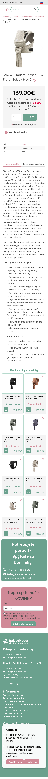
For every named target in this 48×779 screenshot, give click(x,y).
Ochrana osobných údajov (15, 710)
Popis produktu (12, 164)
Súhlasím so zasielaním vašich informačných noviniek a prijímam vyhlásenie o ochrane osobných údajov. (21, 616)
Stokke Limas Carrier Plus (33, 17)
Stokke (6, 17)
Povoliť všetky (15, 762)
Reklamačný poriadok (13, 698)
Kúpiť (30, 117)
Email (6, 603)
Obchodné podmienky (13, 701)
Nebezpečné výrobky (13, 716)
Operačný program (12, 713)
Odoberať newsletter (23, 624)
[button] (2, 9)
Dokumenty (8, 707)
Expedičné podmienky (13, 695)
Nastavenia (32, 762)
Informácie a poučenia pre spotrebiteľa (22, 704)
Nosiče (15, 17)
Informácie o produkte (33, 164)
